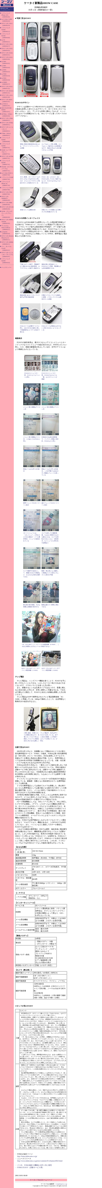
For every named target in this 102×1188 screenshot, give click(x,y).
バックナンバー (6, 267)
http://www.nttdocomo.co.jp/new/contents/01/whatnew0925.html (40, 1161)
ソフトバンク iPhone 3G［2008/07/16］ (6, 183)
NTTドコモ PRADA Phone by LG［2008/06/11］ (8, 238)
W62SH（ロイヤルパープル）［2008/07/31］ (7, 169)
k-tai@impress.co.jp (61, 1184)
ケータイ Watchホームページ (41, 1180)
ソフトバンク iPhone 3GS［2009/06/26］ (6, 15)
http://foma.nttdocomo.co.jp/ (27, 1156)
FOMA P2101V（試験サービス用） (30, 1167)
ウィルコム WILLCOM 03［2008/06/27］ (6, 227)
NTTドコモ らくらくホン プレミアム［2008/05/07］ (7, 254)
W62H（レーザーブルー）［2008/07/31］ (7, 152)
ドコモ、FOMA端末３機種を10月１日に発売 (34, 1165)
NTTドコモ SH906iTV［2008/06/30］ (6, 198)
